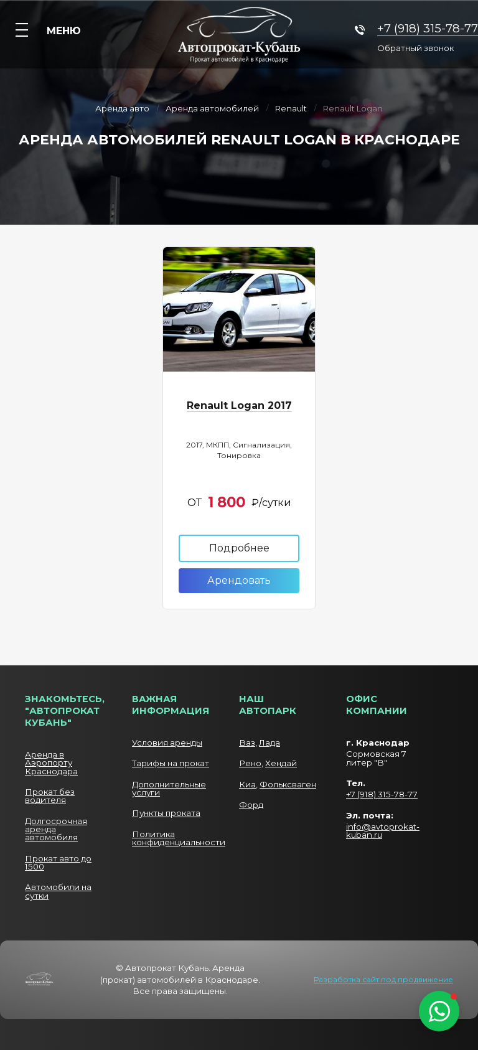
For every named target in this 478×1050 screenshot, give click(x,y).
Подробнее (239, 548)
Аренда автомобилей (212, 109)
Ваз (247, 743)
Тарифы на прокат (170, 763)
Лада (269, 743)
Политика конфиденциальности (178, 838)
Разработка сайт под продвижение (383, 979)
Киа (247, 784)
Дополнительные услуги (169, 788)
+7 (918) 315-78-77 (427, 28)
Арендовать (239, 580)
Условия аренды (167, 743)
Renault (291, 109)
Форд (251, 805)
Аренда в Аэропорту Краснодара (51, 762)
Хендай (281, 763)
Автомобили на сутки (58, 891)
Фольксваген (288, 784)
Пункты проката (166, 813)
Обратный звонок (415, 48)
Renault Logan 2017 (239, 405)
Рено (250, 763)
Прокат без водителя (50, 796)
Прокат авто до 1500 (58, 862)
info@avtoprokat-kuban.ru (382, 831)
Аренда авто (122, 109)
